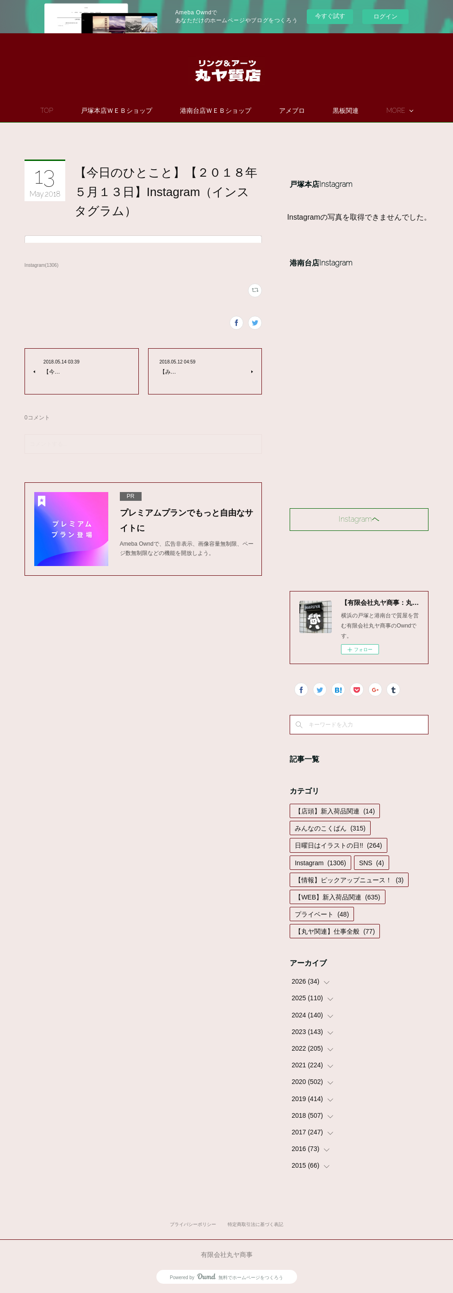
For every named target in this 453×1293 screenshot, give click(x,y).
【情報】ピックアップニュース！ (349, 880)
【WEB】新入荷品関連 (337, 897)
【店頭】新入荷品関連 (335, 811)
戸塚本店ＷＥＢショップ (143, 110)
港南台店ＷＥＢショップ (242, 110)
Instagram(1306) (41, 265)
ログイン (385, 16)
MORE (369, 110)
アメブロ (319, 110)
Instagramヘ (359, 519)
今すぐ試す (330, 15)
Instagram (320, 863)
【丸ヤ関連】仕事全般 (335, 931)
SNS (371, 863)
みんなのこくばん (330, 828)
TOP (73, 110)
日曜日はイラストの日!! (338, 845)
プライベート (322, 914)
